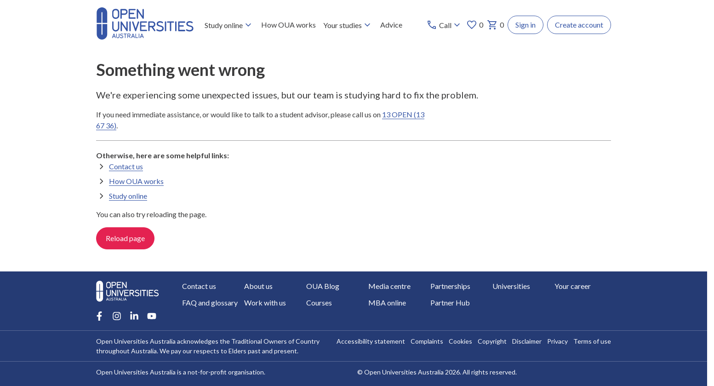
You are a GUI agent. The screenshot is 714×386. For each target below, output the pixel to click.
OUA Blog (322, 286)
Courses (319, 302)
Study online (229, 24)
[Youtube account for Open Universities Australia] (151, 316)
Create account (579, 24)
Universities (511, 286)
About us (258, 286)
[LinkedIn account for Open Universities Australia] (134, 316)
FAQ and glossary (210, 302)
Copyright (492, 341)
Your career (572, 286)
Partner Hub (450, 302)
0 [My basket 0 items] (495, 24)
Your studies (348, 24)
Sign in (525, 24)
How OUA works (288, 24)
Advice (391, 24)
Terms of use (592, 341)
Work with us (265, 302)
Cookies (460, 341)
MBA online (387, 302)
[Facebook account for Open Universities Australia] (99, 316)
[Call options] (444, 25)
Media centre (389, 286)
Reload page (125, 238)
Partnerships (450, 286)
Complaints (427, 341)
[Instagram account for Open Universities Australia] (117, 316)
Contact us (126, 166)
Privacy (557, 341)
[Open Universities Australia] (145, 36)
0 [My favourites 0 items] (474, 24)
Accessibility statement (371, 341)
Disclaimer (527, 341)
